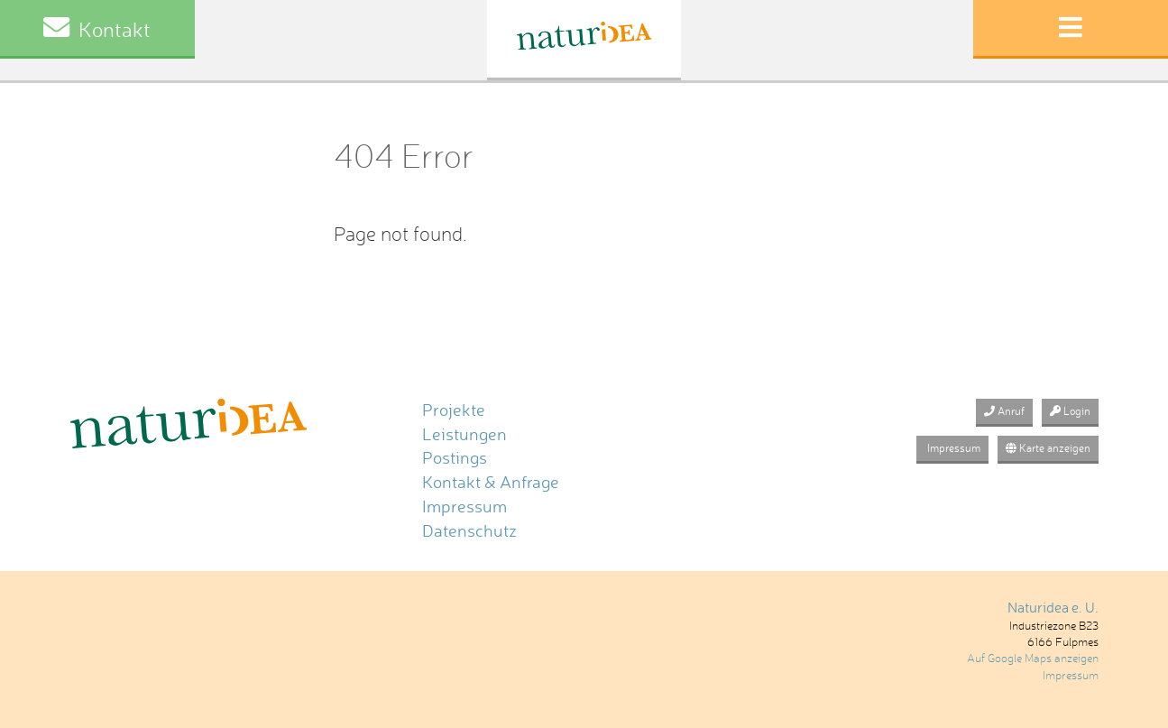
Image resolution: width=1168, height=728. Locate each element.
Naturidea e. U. (1053, 607)
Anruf (1004, 411)
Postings (454, 457)
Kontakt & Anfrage (490, 482)
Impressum (464, 506)
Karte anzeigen (1048, 448)
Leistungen (464, 434)
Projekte (453, 410)
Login (1070, 411)
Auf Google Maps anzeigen (1033, 658)
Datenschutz (469, 531)
